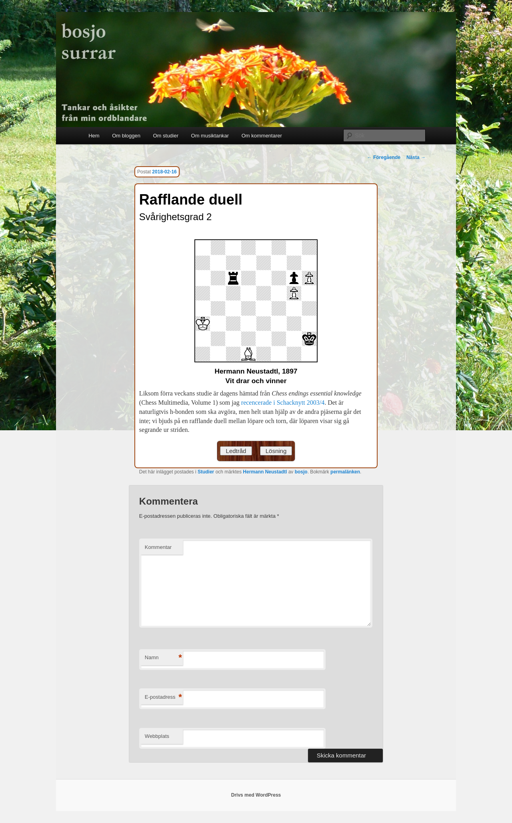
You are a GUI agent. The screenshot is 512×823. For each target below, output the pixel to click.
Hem (93, 136)
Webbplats (157, 736)
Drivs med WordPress (256, 795)
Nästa (416, 157)
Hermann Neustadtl (265, 472)
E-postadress (163, 697)
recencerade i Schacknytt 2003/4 (282, 402)
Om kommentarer (262, 136)
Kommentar (158, 547)
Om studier (165, 136)
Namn (163, 658)
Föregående (383, 157)
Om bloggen (126, 136)
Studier (206, 472)
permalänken (345, 472)
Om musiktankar (210, 136)
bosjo (301, 472)
